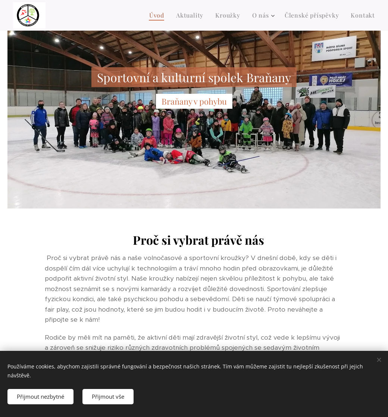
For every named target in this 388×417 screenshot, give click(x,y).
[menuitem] (158, 15)
